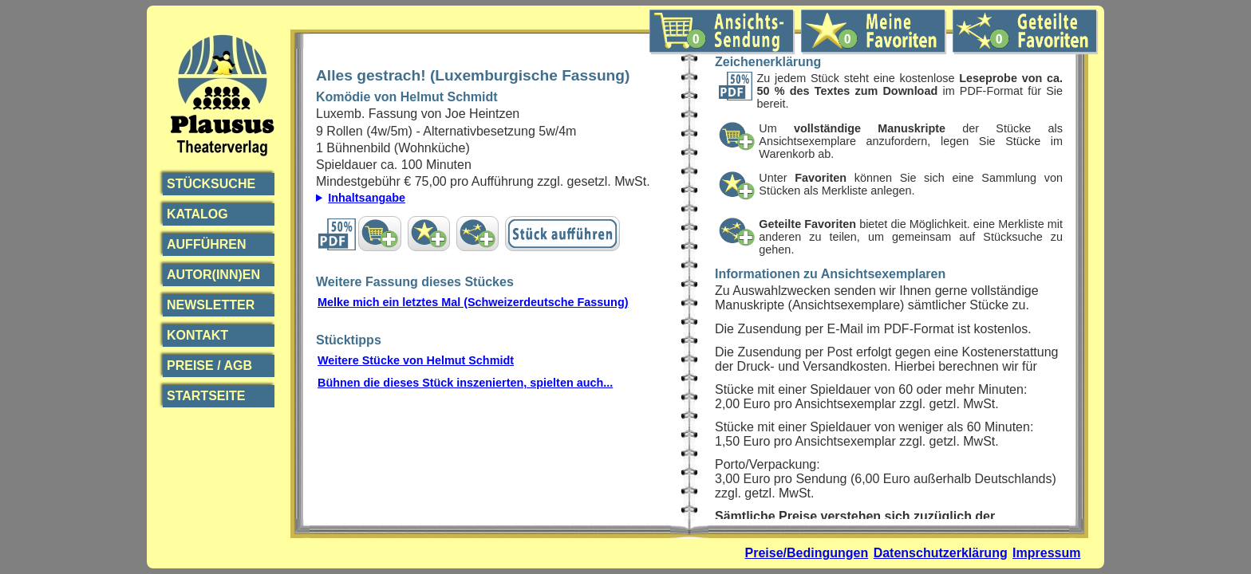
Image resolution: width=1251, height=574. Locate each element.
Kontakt (197, 335)
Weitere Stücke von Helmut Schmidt (416, 360)
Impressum (1046, 553)
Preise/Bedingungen (807, 553)
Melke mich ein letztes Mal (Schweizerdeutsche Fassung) (473, 302)
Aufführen (207, 244)
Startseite (206, 396)
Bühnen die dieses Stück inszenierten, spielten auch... (465, 382)
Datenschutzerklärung (941, 553)
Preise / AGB (209, 365)
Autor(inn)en (213, 274)
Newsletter (211, 305)
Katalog (197, 214)
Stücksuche (211, 184)
